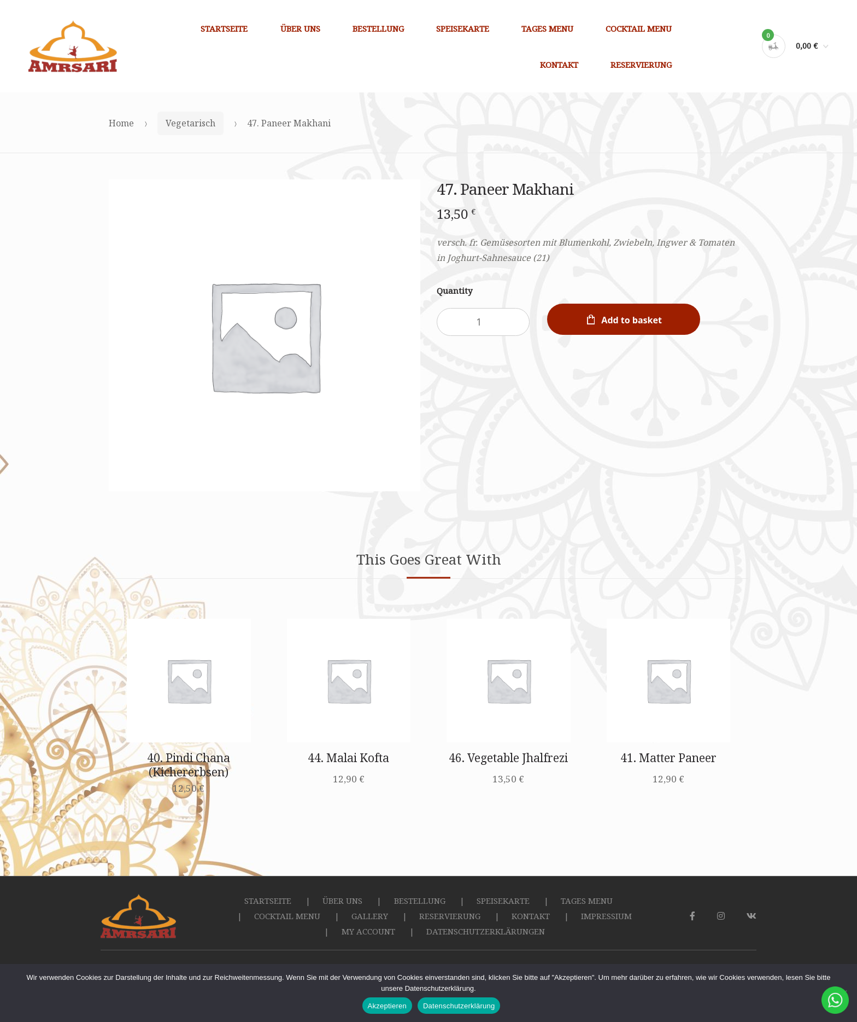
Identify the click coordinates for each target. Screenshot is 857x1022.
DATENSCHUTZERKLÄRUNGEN (485, 931)
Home (121, 123)
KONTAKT (559, 64)
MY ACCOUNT (368, 931)
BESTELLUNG (378, 28)
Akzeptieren (387, 1006)
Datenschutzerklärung (459, 1006)
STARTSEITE (224, 28)
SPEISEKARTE (462, 28)
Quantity (454, 290)
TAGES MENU (547, 28)
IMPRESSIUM (606, 915)
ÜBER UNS (300, 28)
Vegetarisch (190, 123)
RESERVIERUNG (641, 64)
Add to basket (631, 320)
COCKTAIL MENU (639, 28)
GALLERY (369, 915)
